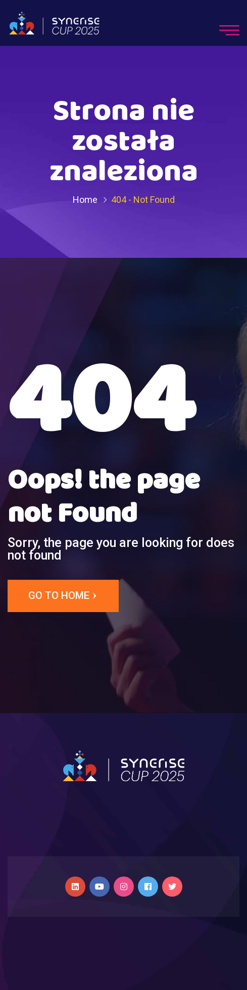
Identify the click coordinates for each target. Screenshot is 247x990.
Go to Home (63, 595)
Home (85, 199)
